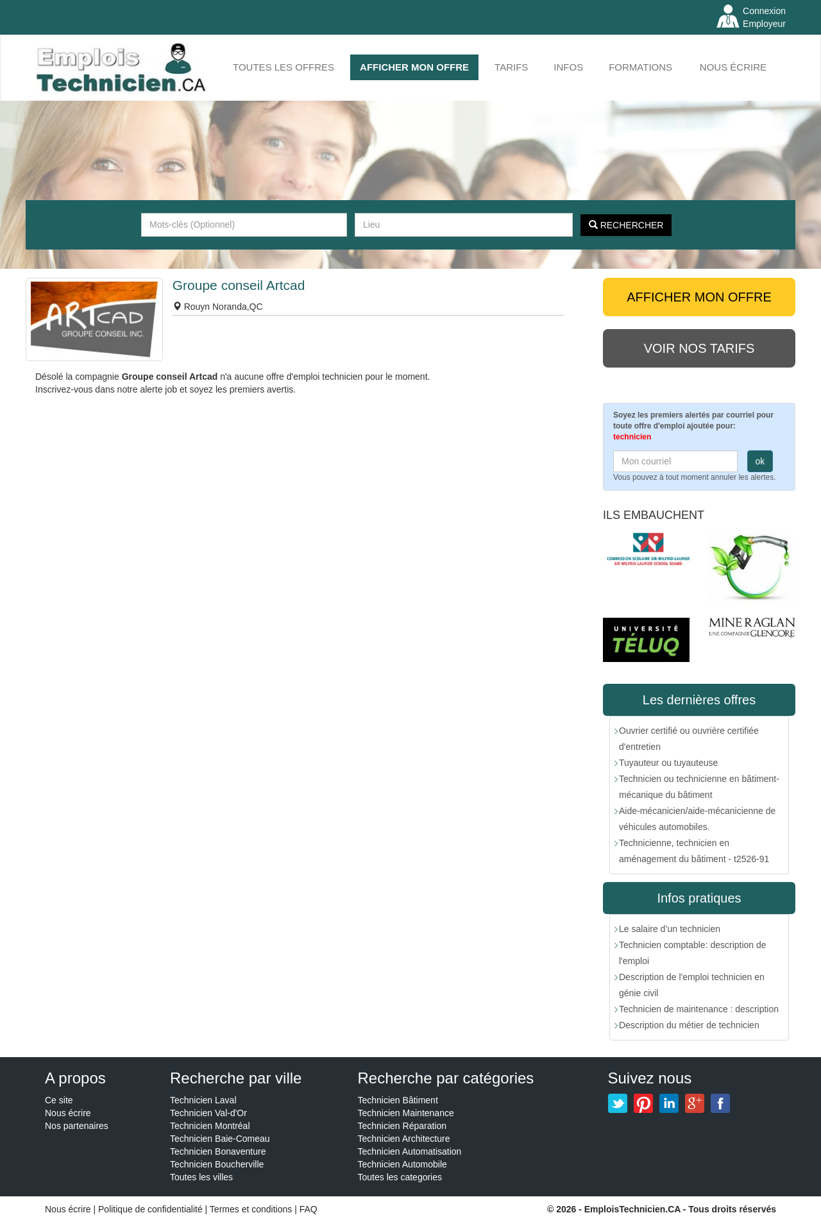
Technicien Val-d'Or (208, 1113)
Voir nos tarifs (699, 348)
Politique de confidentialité (150, 1209)
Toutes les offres (283, 67)
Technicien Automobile (402, 1164)
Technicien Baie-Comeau (220, 1138)
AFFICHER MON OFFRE (414, 67)
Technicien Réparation (402, 1126)
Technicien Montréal (210, 1126)
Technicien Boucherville (217, 1164)
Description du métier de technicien (689, 1025)
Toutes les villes (201, 1177)
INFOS (568, 67)
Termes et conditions (252, 1209)
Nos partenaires (76, 1126)
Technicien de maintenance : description (699, 1009)
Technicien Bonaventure (218, 1151)
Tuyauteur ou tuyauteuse (668, 763)
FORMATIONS (640, 67)
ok (760, 461)
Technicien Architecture (404, 1138)
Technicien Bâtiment (398, 1100)
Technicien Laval (203, 1100)
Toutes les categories (400, 1177)
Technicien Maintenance (406, 1113)
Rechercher (626, 225)
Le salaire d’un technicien (669, 929)
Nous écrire (733, 67)
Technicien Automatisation (410, 1151)
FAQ (308, 1209)
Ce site (59, 1100)
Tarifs (511, 67)
